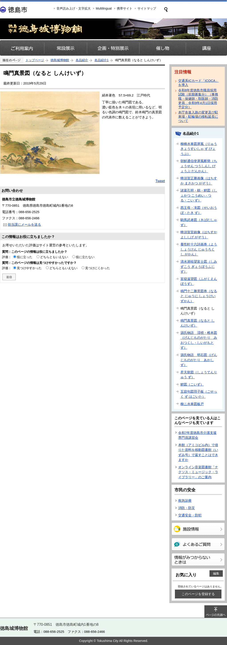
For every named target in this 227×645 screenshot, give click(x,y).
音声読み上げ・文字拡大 (74, 8)
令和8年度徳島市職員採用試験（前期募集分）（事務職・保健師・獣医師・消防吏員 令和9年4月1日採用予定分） (198, 98)
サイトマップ (146, 8)
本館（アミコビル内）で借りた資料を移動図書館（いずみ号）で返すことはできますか (198, 452)
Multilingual (104, 8)
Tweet (160, 181)
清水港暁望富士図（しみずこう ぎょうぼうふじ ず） (198, 266)
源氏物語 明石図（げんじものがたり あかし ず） (198, 360)
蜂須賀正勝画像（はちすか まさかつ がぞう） (198, 180)
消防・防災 (186, 508)
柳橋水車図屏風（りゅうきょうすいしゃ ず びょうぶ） (198, 149)
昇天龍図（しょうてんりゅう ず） (198, 374)
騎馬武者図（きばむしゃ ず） (198, 222)
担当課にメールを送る (24, 224)
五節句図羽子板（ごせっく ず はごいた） (198, 394)
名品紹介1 (101, 60)
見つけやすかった (29, 268)
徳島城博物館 (60, 60)
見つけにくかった (97, 268)
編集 (216, 573)
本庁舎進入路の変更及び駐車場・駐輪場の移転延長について (198, 116)
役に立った (24, 257)
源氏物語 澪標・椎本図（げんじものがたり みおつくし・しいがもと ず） (198, 340)
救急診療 (185, 500)
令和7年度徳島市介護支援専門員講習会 (197, 435)
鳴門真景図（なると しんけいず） (197, 323)
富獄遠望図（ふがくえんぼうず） (198, 281)
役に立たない (85, 257)
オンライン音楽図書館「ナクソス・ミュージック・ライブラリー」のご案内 (198, 472)
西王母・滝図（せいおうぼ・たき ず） (198, 210)
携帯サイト (124, 8)
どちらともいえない (54, 257)
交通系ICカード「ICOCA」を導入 (198, 83)
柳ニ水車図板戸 (192, 404)
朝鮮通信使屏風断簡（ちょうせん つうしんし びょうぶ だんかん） (198, 166)
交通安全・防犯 (190, 515)
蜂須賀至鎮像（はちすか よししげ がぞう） (198, 234)
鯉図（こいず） (192, 384)
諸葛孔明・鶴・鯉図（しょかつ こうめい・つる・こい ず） (198, 195)
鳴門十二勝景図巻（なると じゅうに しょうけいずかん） (198, 296)
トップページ (34, 60)
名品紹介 (82, 60)
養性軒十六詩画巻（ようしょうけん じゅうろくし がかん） (198, 249)
